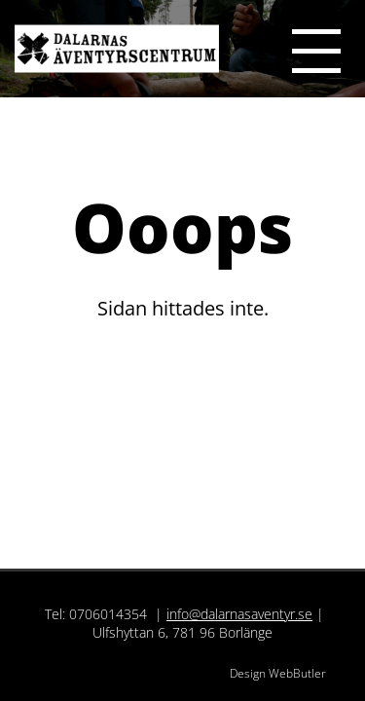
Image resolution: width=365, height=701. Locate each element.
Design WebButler (278, 673)
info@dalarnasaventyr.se (239, 614)
